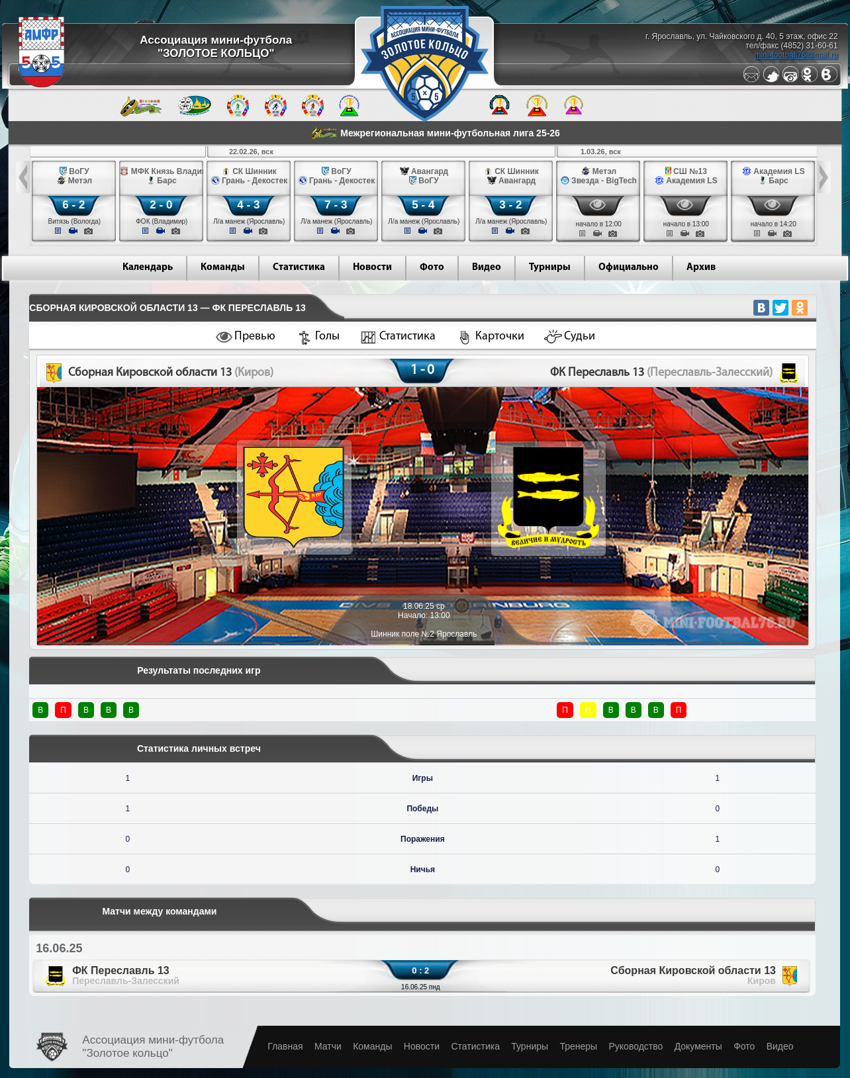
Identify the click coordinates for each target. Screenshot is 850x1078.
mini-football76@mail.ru (795, 55)
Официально (628, 268)
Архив (701, 268)
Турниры (550, 268)
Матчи (328, 1046)
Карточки (499, 336)
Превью (254, 336)
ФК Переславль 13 (125, 975)
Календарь (147, 268)
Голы (327, 336)
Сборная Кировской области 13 (693, 975)
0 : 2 (420, 970)
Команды (223, 268)
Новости (372, 268)
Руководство (635, 1046)
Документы (698, 1046)
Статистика (299, 268)
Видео (486, 268)
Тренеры (578, 1046)
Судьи (579, 336)
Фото (432, 268)
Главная (285, 1046)
